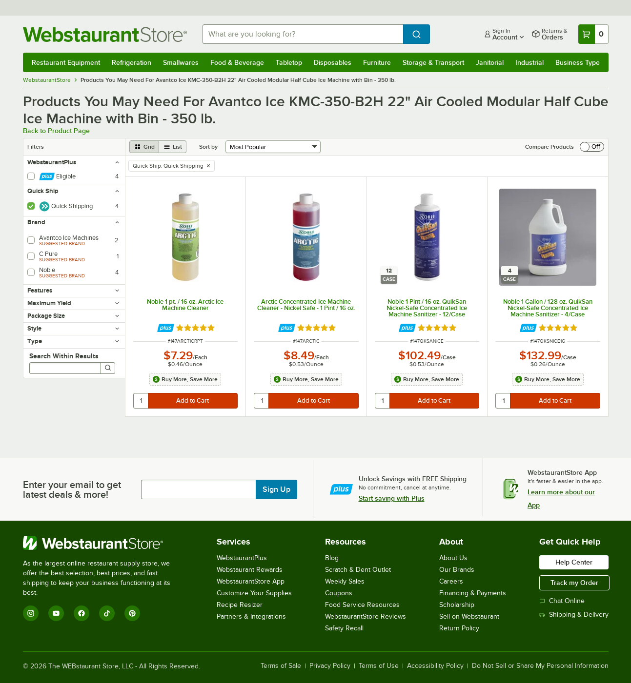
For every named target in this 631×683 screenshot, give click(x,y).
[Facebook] (81, 613)
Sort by (208, 146)
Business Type (577, 62)
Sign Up (276, 489)
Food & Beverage (237, 62)
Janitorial (490, 62)
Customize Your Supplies (254, 593)
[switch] (592, 147)
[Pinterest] (132, 613)
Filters (35, 146)
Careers (451, 581)
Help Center (573, 562)
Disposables (332, 62)
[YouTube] (56, 613)
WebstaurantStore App (251, 581)
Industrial (529, 62)
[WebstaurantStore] (103, 543)
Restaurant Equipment (66, 62)
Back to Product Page (56, 131)
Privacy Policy (329, 666)
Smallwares (181, 62)
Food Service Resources (362, 604)
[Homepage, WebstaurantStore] (105, 34)
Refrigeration (131, 62)
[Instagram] (31, 613)
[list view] (172, 146)
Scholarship (456, 604)
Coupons (338, 593)
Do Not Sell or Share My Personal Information (540, 666)
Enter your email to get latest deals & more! (72, 489)
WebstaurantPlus (242, 558)
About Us (453, 558)
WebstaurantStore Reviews (365, 616)
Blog (332, 558)
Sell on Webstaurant (469, 616)
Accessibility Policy (435, 666)
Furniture (377, 62)
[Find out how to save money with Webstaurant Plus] (165, 328)
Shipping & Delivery (574, 614)
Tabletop (289, 62)
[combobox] (303, 34)
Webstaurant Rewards (250, 569)
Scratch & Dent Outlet (358, 569)
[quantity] (141, 401)
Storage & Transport (433, 62)
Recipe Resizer (240, 604)
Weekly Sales (345, 581)
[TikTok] (107, 613)
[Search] (108, 368)
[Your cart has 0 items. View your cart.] (593, 34)
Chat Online (562, 601)
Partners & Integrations (251, 616)
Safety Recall (344, 628)
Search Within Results (64, 356)
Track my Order (574, 582)
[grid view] (144, 146)
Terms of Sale (281, 666)
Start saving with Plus (392, 498)
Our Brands (456, 569)
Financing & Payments (472, 593)
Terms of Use (379, 666)
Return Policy (459, 628)
